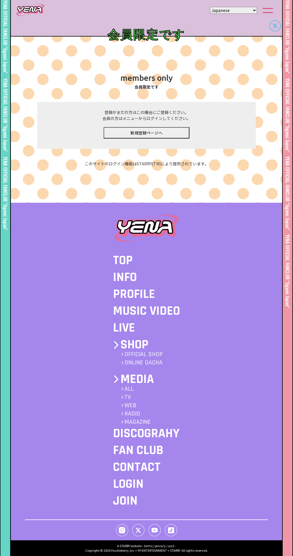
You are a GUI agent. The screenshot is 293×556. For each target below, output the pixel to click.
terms (148, 545)
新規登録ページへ (146, 139)
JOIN (125, 501)
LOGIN (128, 484)
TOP (123, 260)
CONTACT (137, 467)
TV (127, 397)
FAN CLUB (138, 450)
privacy (160, 545)
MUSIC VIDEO (146, 311)
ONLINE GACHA (143, 363)
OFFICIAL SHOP (143, 354)
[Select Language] (233, 10)
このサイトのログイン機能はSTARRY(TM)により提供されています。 (147, 171)
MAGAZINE (137, 422)
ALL (129, 389)
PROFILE (134, 294)
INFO (125, 277)
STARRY (125, 545)
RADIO (132, 414)
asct (171, 545)
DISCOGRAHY (146, 433)
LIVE (124, 328)
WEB (130, 405)
